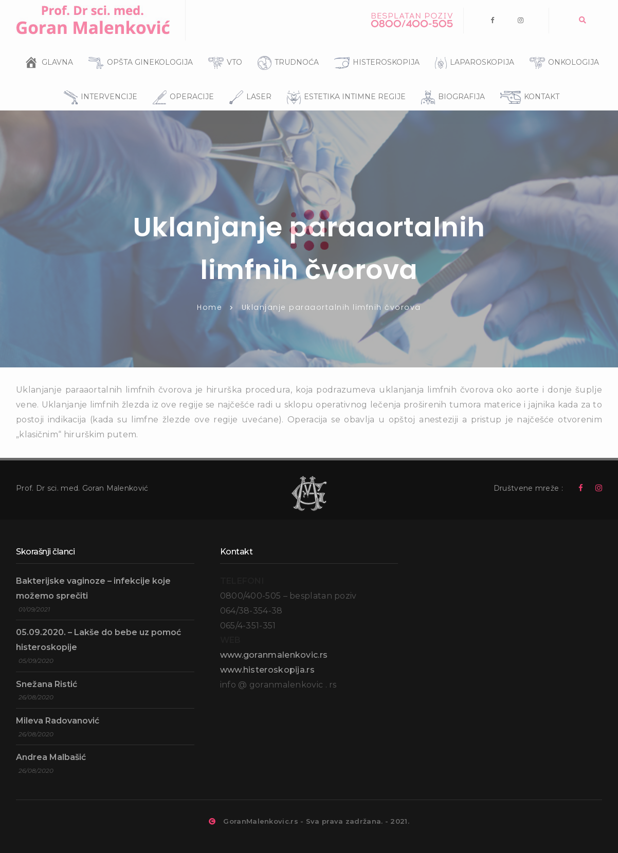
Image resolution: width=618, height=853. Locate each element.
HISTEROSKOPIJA (374, 49)
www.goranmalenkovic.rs (274, 655)
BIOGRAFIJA (450, 82)
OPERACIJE (180, 82)
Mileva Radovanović (57, 721)
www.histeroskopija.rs (267, 670)
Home (209, 307)
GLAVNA (57, 59)
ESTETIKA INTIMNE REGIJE (344, 82)
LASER (248, 82)
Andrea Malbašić (51, 757)
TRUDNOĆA (285, 48)
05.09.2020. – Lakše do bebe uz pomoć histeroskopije (98, 639)
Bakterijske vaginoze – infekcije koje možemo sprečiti (93, 588)
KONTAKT (527, 83)
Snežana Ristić (46, 684)
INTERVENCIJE (97, 82)
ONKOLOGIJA (561, 49)
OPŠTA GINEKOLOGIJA (138, 49)
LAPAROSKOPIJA (472, 49)
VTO (222, 49)
